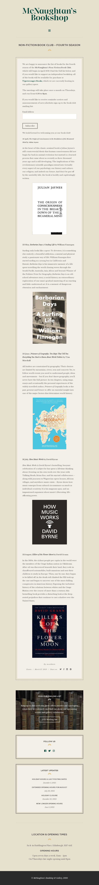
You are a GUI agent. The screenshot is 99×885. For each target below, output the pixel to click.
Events (29, 669)
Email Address (28, 112)
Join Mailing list (49, 719)
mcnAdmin (51, 664)
